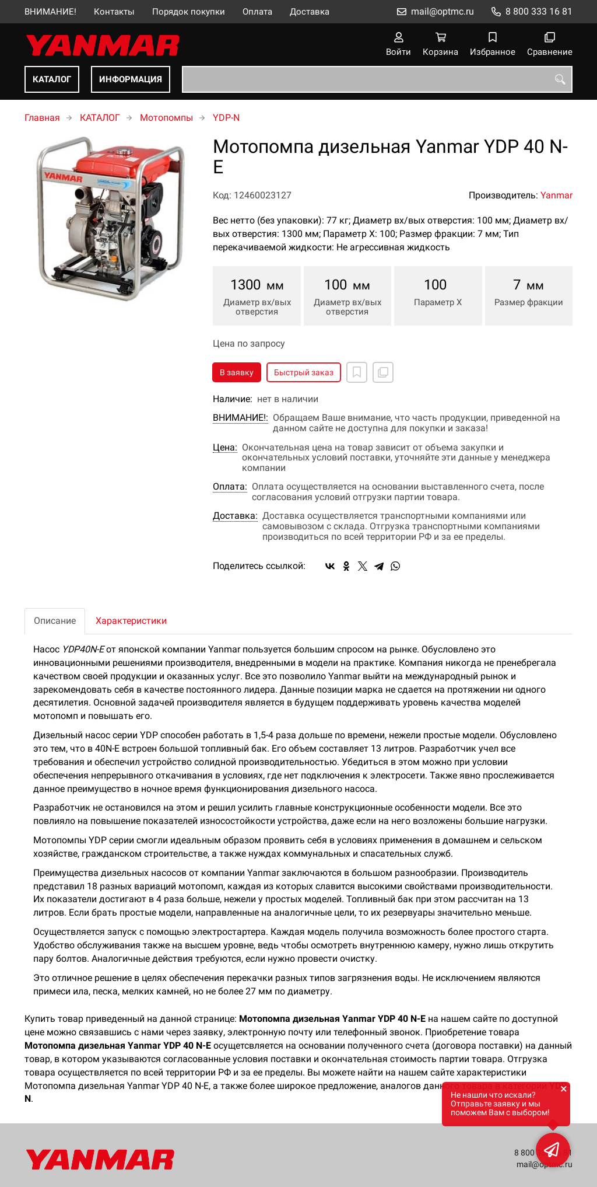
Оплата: (230, 486)
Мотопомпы (166, 117)
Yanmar (556, 195)
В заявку (237, 372)
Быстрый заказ (303, 372)
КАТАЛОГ (52, 79)
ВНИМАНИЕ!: (240, 418)
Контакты (114, 11)
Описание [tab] (55, 620)
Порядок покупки (188, 11)
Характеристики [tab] (131, 620)
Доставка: (235, 516)
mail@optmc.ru (442, 11)
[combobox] (377, 79)
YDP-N (226, 117)
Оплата (257, 11)
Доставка (309, 11)
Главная (42, 117)
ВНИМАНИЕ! (50, 11)
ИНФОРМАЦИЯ (130, 79)
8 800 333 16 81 (539, 11)
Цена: (225, 447)
